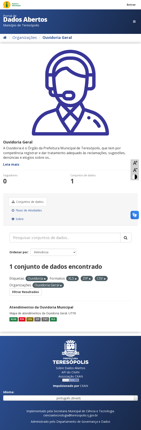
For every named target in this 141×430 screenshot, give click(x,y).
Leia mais (11, 164)
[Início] (5, 37)
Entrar (131, 4)
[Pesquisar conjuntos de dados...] (64, 237)
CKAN (84, 386)
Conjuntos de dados (28, 202)
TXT (45, 319)
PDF (22, 319)
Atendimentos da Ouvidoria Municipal (41, 307)
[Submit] (126, 237)
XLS (53, 319)
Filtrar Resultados (25, 292)
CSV (30, 319)
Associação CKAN (70, 376)
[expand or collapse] (134, 21)
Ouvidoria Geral (57, 37)
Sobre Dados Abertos (70, 368)
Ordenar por (18, 252)
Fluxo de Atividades (27, 210)
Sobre (18, 219)
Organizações (24, 37)
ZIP (37, 319)
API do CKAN (70, 372)
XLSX (13, 319)
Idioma (8, 392)
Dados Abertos (25, 19)
